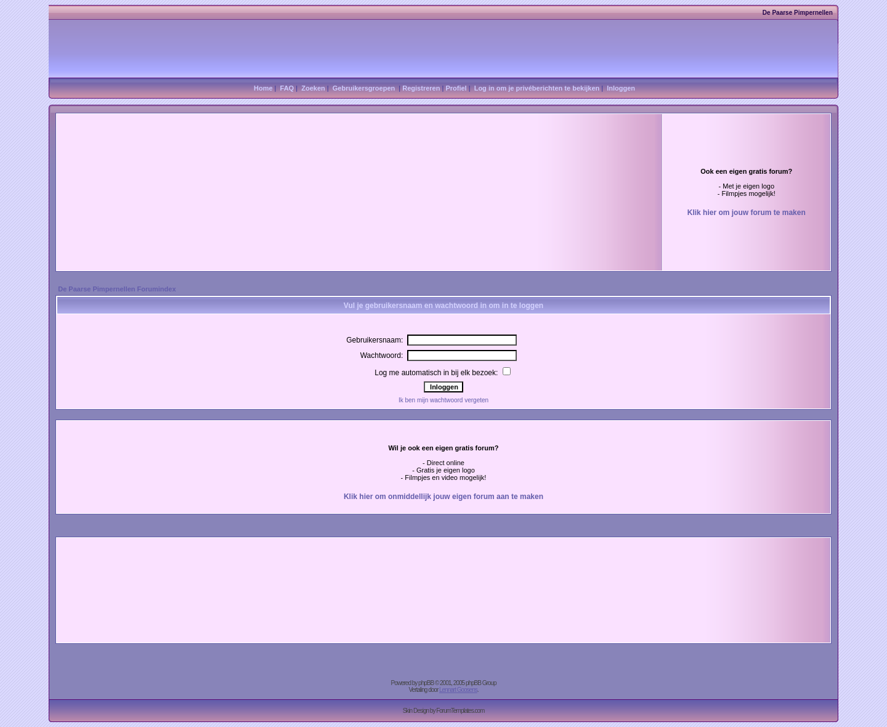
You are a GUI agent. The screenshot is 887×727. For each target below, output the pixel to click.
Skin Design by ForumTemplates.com (444, 710)
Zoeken (313, 88)
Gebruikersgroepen (364, 88)
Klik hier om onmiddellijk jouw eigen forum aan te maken (443, 496)
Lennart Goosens (458, 689)
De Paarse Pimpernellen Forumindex (117, 289)
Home (263, 88)
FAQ (287, 88)
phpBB (426, 683)
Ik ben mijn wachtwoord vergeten (443, 400)
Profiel (455, 88)
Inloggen (621, 88)
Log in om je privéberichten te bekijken (537, 88)
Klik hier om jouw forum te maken (746, 212)
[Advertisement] (275, 170)
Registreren (421, 88)
